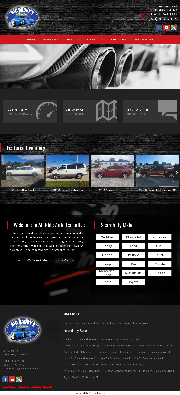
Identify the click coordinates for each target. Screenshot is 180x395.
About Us (93, 323)
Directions (36, 386)
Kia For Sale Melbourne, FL (149, 358)
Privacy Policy (9, 386)
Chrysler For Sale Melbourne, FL (82, 345)
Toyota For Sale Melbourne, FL (81, 377)
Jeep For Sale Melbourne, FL (115, 358)
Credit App (124, 323)
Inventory (79, 323)
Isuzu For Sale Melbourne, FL (80, 358)
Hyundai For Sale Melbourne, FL (154, 351)
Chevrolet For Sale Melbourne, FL (121, 339)
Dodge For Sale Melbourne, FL (120, 345)
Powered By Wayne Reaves (90, 392)
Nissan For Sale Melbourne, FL (122, 370)
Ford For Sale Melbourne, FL (156, 345)
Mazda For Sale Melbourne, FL (81, 364)
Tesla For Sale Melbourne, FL (159, 370)
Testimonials (140, 323)
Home (67, 323)
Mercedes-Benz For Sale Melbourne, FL (123, 364)
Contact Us (23, 386)
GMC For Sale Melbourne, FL (80, 351)
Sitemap (47, 386)
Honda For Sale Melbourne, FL (115, 351)
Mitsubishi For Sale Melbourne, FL (83, 370)
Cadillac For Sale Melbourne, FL (82, 339)
